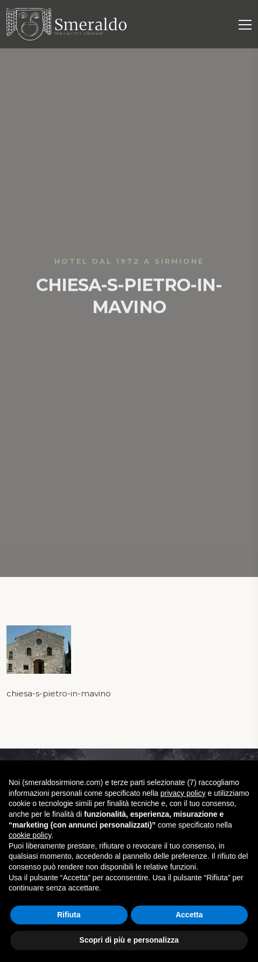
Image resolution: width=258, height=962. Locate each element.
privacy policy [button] (183, 793)
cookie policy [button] (30, 835)
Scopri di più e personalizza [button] (128, 940)
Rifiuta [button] (69, 914)
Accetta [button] (189, 914)
